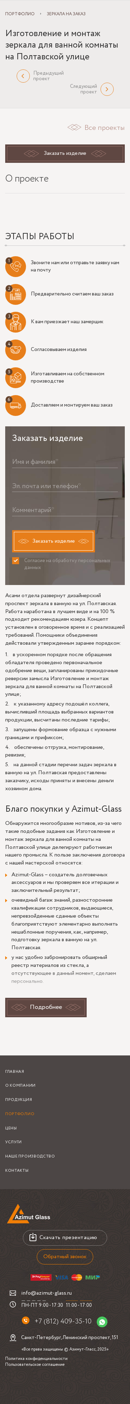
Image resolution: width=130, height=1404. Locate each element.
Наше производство (30, 1156)
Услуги (13, 1142)
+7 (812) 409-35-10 (63, 1322)
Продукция (18, 1100)
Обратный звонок (65, 1257)
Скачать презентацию (68, 1238)
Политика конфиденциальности (36, 1359)
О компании (20, 1085)
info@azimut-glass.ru (46, 1293)
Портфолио (19, 1114)
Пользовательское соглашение (34, 1365)
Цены (11, 1128)
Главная (14, 1072)
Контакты (17, 1170)
